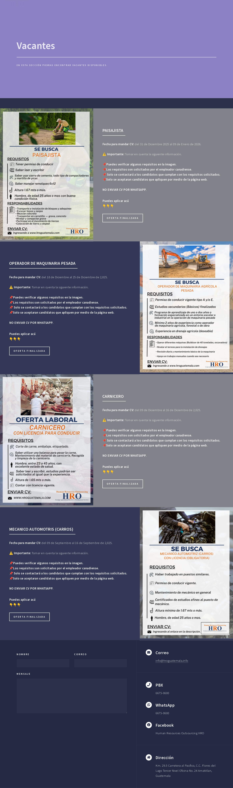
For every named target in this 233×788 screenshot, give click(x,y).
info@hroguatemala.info (172, 661)
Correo (80, 654)
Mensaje (24, 673)
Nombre (23, 654)
